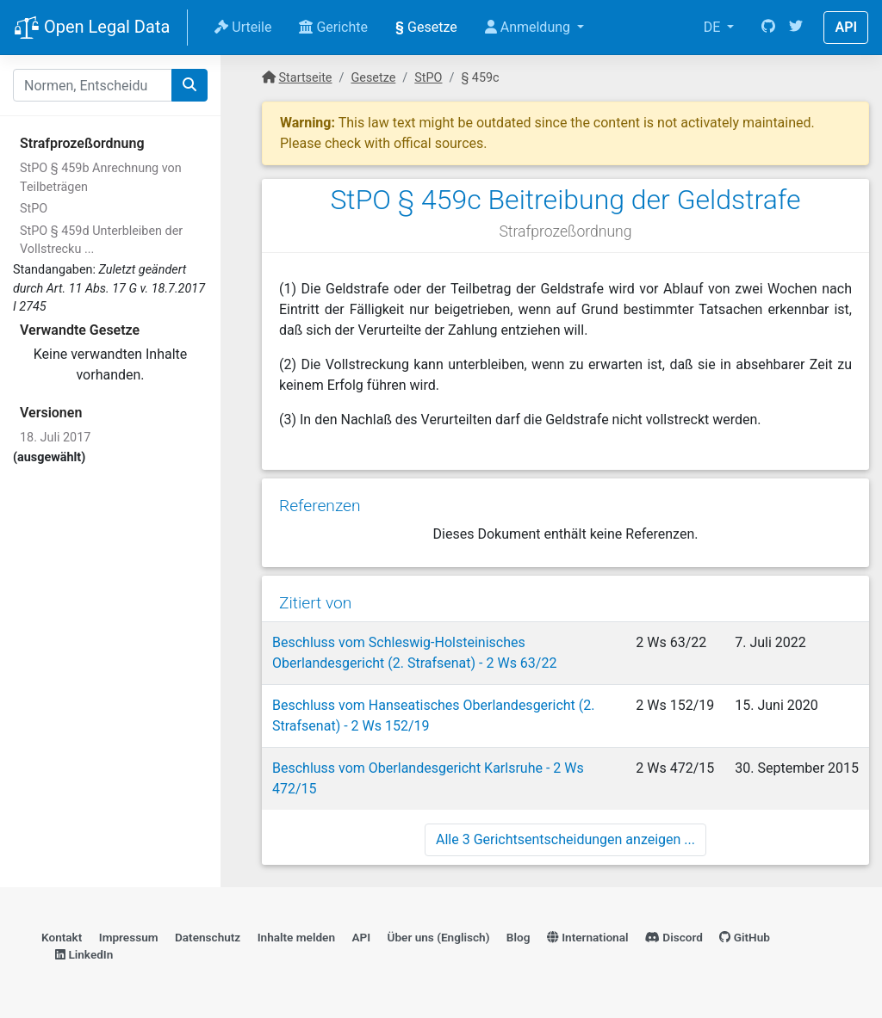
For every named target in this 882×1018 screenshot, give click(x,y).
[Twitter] (796, 27)
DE (714, 27)
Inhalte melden (296, 937)
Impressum (128, 937)
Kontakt (61, 937)
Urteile (242, 27)
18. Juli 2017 (55, 437)
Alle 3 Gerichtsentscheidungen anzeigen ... (565, 839)
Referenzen (320, 505)
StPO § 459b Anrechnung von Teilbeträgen (101, 177)
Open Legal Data (92, 28)
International (588, 937)
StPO (33, 208)
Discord (674, 937)
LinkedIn (84, 954)
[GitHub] (768, 27)
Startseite (305, 78)
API (846, 27)
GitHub (744, 937)
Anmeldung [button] (529, 27)
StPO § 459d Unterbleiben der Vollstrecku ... (101, 240)
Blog (518, 937)
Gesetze (426, 27)
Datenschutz (207, 937)
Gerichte (333, 27)
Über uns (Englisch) (439, 937)
